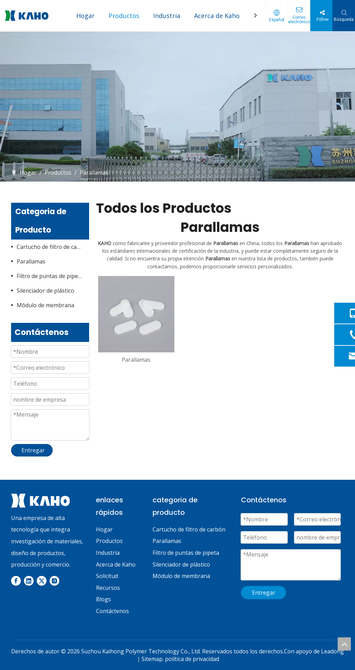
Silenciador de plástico (45, 290)
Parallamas (31, 261)
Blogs (103, 599)
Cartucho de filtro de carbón (53, 247)
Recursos (108, 588)
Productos (124, 15)
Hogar (85, 15)
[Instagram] (54, 581)
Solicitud (107, 576)
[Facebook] (16, 581)
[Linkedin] (29, 581)
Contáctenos (112, 611)
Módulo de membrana (45, 305)
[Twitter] (41, 581)
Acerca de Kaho (217, 15)
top (344, 644)
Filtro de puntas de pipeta (50, 276)
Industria (166, 15)
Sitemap (152, 659)
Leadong (332, 651)
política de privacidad (192, 659)
